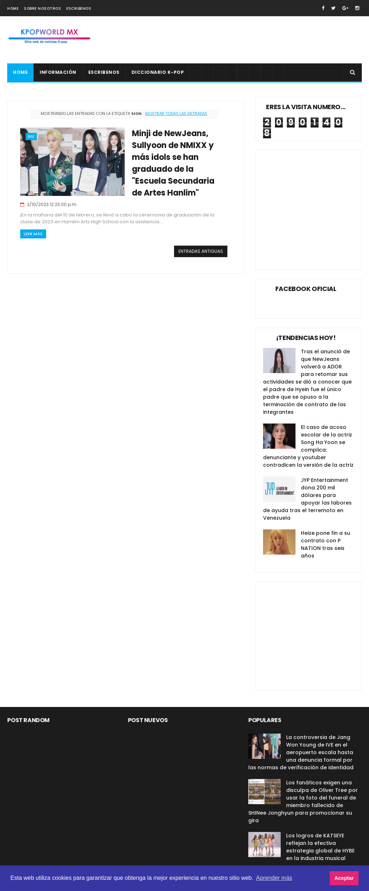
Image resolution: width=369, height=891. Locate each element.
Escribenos (78, 8)
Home (12, 8)
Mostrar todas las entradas (176, 113)
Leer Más (33, 234)
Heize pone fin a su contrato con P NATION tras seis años (325, 544)
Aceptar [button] (344, 878)
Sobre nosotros (42, 8)
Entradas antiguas (200, 251)
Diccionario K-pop (158, 72)
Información (58, 72)
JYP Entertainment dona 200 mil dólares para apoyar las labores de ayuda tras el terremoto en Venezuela (307, 498)
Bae (31, 136)
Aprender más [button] (274, 878)
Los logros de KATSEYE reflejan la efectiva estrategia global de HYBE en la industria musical (320, 847)
